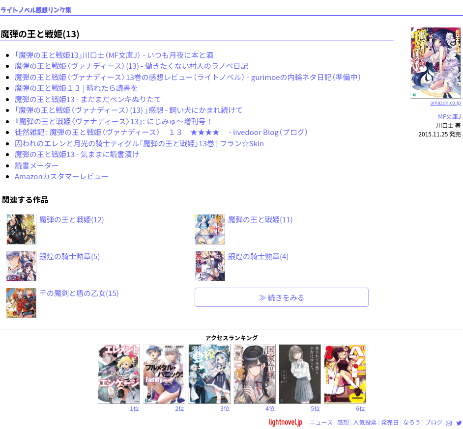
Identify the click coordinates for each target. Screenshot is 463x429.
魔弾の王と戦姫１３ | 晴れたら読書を (76, 87)
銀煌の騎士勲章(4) (258, 256)
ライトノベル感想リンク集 (35, 10)
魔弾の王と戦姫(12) (71, 219)
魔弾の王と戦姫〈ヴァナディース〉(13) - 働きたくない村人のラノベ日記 (131, 65)
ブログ (433, 422)
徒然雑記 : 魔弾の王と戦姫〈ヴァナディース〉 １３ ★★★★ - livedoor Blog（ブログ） (162, 132)
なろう (412, 422)
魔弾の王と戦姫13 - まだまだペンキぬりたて (88, 99)
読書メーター (37, 165)
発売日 (390, 422)
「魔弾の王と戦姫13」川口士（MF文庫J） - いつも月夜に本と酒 (114, 55)
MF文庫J (449, 116)
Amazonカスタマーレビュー (62, 176)
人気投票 (365, 422)
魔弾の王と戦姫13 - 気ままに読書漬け (77, 154)
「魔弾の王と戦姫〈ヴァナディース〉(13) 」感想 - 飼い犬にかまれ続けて (129, 110)
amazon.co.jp (435, 98)
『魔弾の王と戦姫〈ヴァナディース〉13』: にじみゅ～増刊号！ (114, 121)
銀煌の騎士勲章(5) (69, 256)
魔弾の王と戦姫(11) (260, 219)
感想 (343, 422)
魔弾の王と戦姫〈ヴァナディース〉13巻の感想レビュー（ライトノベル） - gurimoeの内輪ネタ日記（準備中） (188, 77)
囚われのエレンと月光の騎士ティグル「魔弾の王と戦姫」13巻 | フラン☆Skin (139, 143)
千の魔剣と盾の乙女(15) (79, 293)
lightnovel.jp (285, 422)
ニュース (321, 422)
